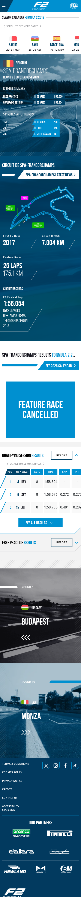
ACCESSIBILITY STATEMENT (10, 808)
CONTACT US (9, 798)
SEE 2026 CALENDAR (61, 365)
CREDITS (7, 789)
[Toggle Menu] (1, 3)
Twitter (46, 766)
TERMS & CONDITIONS (15, 764)
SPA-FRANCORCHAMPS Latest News (51, 174)
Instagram (55, 765)
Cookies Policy (12, 772)
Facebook (65, 765)
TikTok (75, 765)
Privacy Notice (12, 781)
